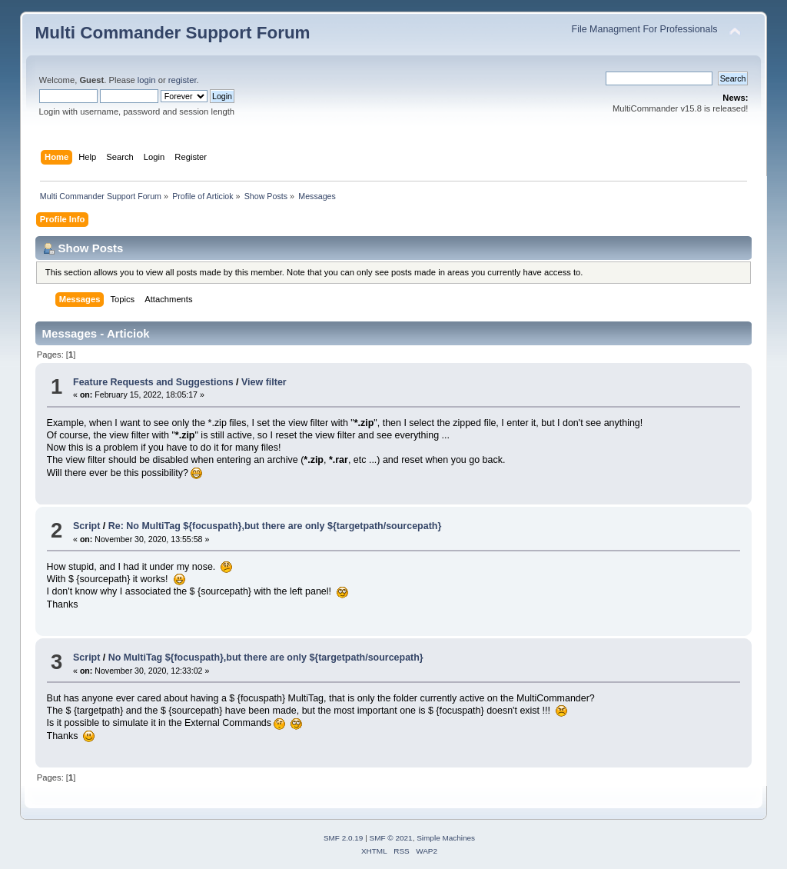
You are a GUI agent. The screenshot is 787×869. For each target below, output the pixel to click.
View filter (264, 382)
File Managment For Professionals (645, 29)
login (147, 80)
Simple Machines (446, 838)
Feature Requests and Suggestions (153, 382)
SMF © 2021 (391, 838)
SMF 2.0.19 (344, 838)
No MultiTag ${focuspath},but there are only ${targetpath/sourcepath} (265, 657)
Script (86, 526)
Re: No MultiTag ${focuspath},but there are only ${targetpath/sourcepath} (274, 526)
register (182, 80)
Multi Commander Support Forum (172, 32)
